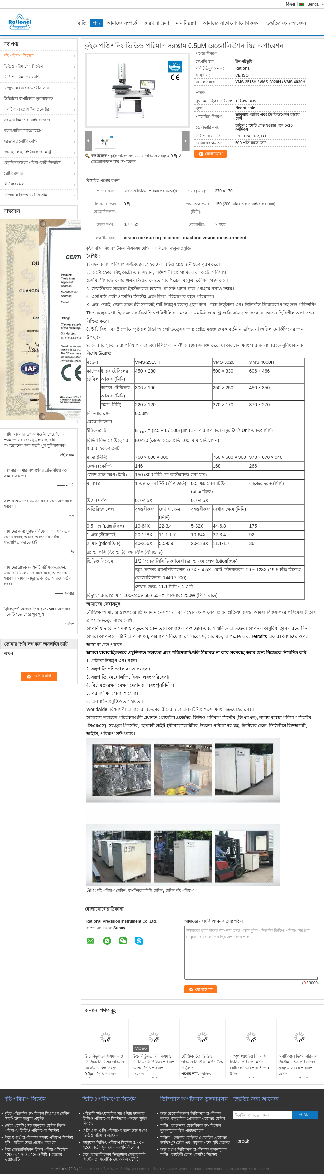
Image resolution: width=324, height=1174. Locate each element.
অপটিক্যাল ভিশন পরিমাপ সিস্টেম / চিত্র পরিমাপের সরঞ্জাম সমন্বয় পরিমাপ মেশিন (297, 1065)
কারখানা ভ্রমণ (156, 23)
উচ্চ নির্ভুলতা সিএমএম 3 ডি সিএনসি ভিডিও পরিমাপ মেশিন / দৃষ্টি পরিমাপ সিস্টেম (154, 1065)
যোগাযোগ (214, 153)
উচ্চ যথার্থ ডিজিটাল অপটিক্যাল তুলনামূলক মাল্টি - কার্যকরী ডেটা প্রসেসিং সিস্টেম (193, 1152)
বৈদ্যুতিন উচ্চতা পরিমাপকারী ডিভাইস (32, 162)
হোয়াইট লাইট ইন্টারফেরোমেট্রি (27, 152)
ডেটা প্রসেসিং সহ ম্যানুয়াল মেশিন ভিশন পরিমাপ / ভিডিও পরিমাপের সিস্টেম (35, 1128)
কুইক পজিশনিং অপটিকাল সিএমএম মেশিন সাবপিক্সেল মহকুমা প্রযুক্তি (37, 1116)
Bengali (315, 4)
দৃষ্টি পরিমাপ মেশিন (111, 890)
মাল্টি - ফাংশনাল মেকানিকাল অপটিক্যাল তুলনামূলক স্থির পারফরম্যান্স (190, 1128)
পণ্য (96, 23)
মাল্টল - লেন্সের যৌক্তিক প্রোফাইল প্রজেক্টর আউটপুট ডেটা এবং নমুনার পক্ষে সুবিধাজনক (195, 1140)
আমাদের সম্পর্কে (122, 23)
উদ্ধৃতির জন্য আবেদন (286, 23)
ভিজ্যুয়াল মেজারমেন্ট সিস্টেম (26, 88)
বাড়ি (82, 23)
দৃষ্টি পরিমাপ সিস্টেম (19, 55)
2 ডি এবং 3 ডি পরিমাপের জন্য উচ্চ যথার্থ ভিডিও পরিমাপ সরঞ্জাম (115, 1133)
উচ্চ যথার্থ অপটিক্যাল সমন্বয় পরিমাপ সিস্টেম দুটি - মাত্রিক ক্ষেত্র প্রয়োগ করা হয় (39, 1140)
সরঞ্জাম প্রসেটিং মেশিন (21, 141)
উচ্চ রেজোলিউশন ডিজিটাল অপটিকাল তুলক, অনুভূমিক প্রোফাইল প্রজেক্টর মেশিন (192, 1116)
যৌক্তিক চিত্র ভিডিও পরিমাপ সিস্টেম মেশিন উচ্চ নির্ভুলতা (202, 1062)
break (243, 1141)
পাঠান (304, 1114)
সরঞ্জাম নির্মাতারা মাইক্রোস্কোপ (27, 120)
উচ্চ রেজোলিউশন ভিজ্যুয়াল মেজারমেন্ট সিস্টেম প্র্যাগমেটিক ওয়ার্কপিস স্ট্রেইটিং (114, 1157)
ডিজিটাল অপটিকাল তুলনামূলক (28, 98)
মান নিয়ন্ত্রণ (186, 23)
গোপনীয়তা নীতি (63, 1169)
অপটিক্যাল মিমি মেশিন (145, 890)
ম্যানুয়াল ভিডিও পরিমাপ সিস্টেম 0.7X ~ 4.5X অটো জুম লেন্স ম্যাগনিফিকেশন (113, 1145)
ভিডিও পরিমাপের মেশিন (22, 77)
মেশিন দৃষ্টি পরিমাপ (179, 890)
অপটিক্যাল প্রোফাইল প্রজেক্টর (26, 109)
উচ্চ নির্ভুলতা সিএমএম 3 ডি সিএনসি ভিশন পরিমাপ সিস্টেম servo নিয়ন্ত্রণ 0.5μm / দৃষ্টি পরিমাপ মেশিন (104, 1068)
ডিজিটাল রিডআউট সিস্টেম (25, 195)
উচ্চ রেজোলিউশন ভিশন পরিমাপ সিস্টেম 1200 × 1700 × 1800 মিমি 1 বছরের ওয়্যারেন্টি (36, 1154)
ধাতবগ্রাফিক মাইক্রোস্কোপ (23, 130)
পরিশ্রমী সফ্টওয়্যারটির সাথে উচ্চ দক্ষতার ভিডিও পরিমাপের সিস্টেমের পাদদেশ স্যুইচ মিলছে (115, 1118)
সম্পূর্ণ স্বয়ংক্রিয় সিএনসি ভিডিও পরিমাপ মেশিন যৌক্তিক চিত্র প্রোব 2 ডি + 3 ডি (250, 1065)
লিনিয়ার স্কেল (14, 184)
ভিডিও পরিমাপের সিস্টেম (23, 66)
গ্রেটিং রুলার (13, 173)
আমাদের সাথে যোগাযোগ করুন (231, 23)
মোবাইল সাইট (246, 1149)
